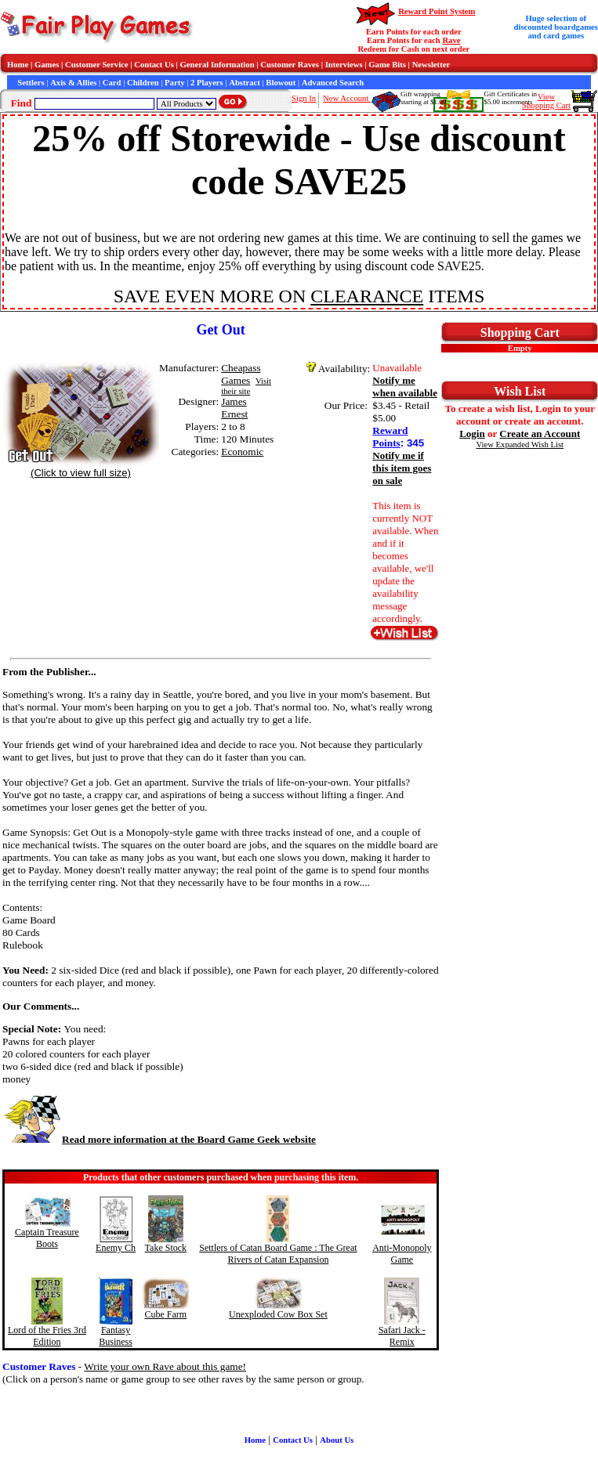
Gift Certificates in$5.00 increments (510, 98)
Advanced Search (333, 82)
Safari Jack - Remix (402, 1336)
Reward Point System (436, 11)
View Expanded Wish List (520, 444)
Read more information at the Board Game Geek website (159, 1139)
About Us (336, 1440)
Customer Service (97, 64)
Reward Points (390, 437)
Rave (451, 40)
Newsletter (431, 64)
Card (112, 82)
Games (46, 64)
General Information (217, 64)
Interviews (344, 64)
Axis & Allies (73, 82)
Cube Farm (166, 1314)
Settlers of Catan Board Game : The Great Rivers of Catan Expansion (278, 1253)
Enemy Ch (116, 1247)
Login (472, 433)
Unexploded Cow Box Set (278, 1314)
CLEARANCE (366, 296)
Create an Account (539, 433)
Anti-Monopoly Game (401, 1253)
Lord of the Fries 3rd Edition (47, 1336)
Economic (242, 451)
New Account (347, 98)
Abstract (244, 82)
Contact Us (154, 64)
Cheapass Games (240, 374)
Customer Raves (289, 64)
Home (17, 64)
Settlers (30, 82)
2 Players (206, 82)
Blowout (280, 82)
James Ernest (234, 408)
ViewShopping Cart (546, 101)
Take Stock (166, 1247)
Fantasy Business (115, 1336)
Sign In (304, 98)
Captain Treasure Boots (47, 1238)
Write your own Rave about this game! (165, 1366)
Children (143, 82)
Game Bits (387, 64)
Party (174, 82)
